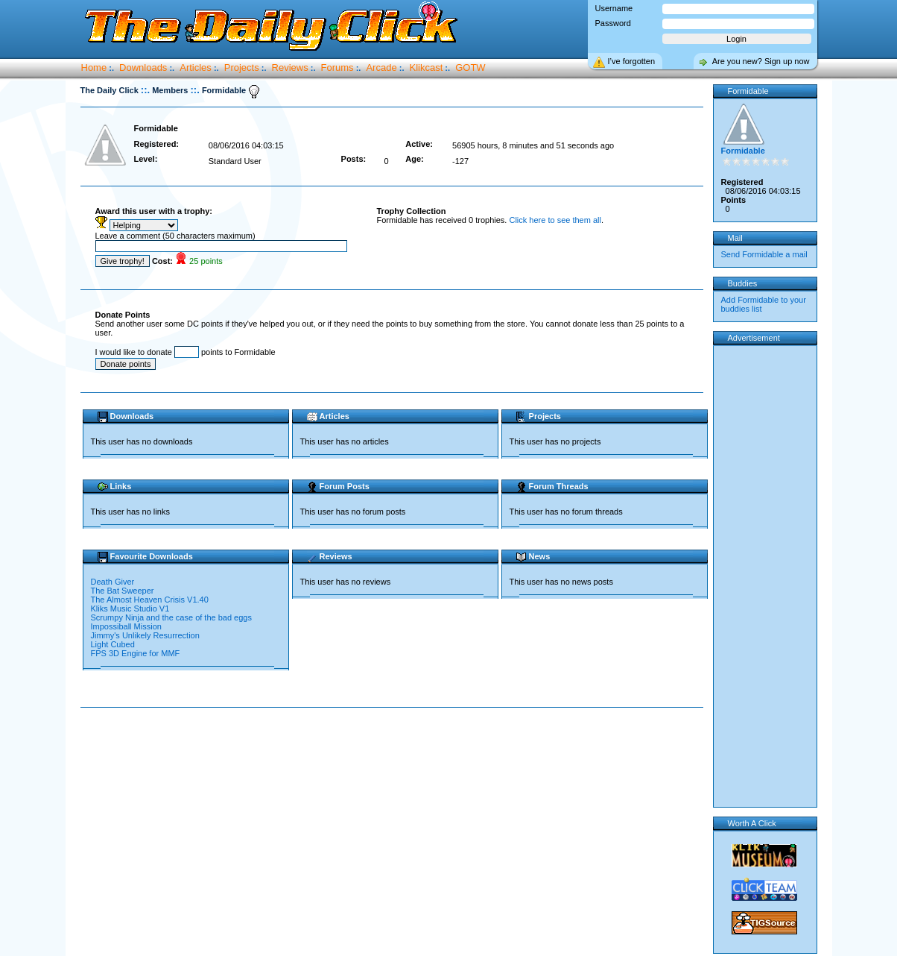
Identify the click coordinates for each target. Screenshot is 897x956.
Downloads (143, 67)
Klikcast (426, 67)
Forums (337, 67)
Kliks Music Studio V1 (131, 608)
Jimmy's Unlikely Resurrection (146, 635)
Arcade (381, 67)
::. (145, 89)
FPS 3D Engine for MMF (135, 653)
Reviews (290, 67)
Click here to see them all (555, 220)
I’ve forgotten (632, 61)
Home (94, 67)
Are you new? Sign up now (761, 61)
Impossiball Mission (127, 626)
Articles (196, 67)
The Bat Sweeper (123, 590)
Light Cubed (114, 644)
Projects (241, 67)
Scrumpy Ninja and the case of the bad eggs (173, 617)
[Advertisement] (395, 755)
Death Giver (114, 581)
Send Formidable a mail (764, 254)
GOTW (470, 67)
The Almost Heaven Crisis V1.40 (150, 599)
